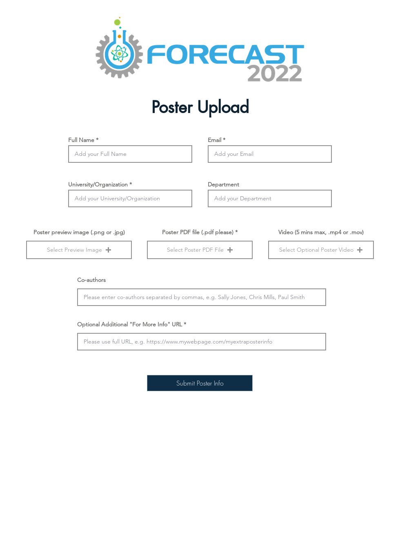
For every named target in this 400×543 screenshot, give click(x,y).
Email (214, 140)
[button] (79, 250)
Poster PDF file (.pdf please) (197, 232)
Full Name (81, 140)
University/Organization (98, 184)
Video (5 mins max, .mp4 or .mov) (321, 232)
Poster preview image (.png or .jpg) (79, 232)
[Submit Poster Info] (200, 383)
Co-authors (91, 280)
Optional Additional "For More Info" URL (130, 324)
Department (223, 184)
